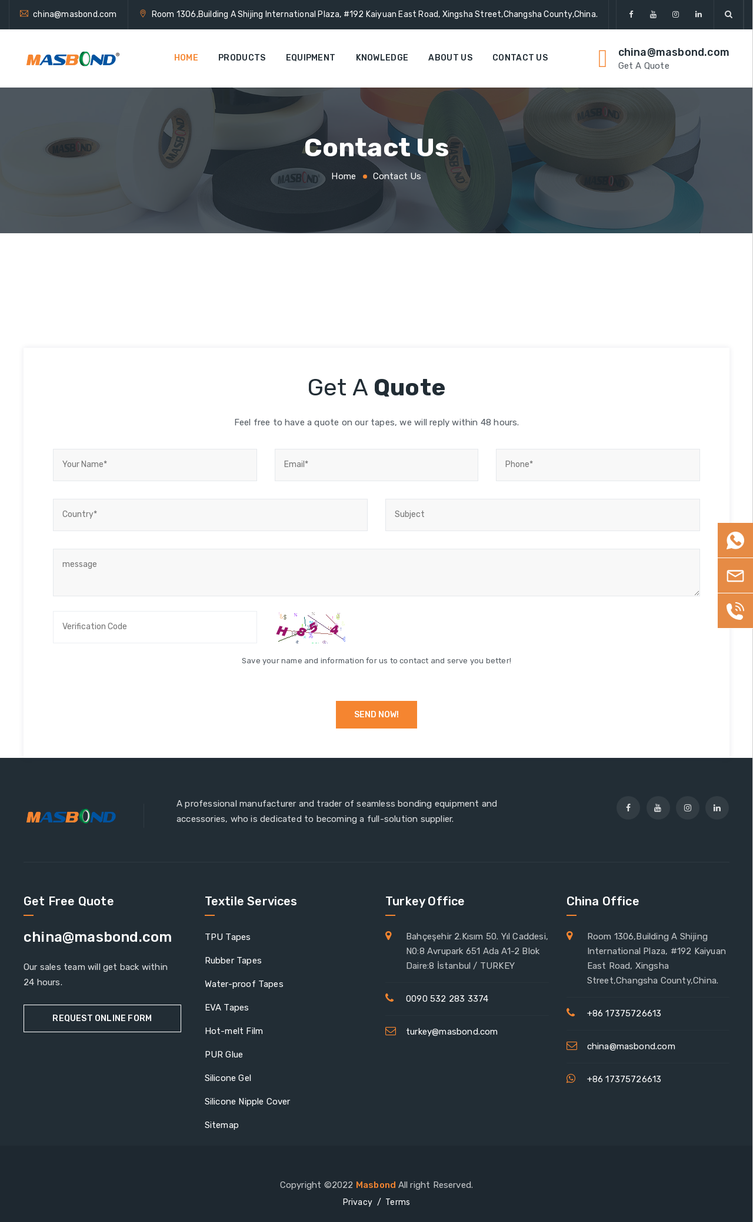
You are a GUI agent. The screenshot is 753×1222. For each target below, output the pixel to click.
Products (241, 58)
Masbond (377, 1185)
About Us (450, 58)
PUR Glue (224, 1054)
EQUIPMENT (311, 58)
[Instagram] (676, 14)
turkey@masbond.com (452, 1031)
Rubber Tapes (233, 960)
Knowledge (382, 58)
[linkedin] (698, 14)
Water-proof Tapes (244, 984)
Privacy (357, 1202)
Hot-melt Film (234, 1031)
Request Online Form (102, 1018)
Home (186, 58)
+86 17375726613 (624, 1013)
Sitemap (222, 1125)
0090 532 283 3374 (447, 998)
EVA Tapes (227, 1007)
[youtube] (653, 14)
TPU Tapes (228, 937)
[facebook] (631, 14)
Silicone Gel (228, 1078)
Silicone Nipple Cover (248, 1101)
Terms (397, 1202)
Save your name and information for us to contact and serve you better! (376, 660)
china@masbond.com (74, 14)
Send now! (376, 715)
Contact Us (520, 58)
